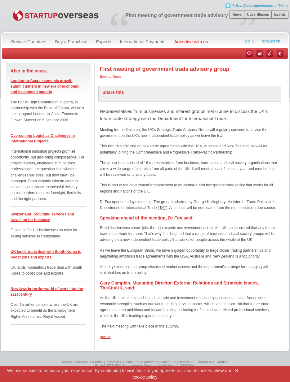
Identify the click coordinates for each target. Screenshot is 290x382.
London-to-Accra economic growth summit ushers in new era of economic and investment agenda (45, 86)
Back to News (110, 76)
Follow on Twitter (260, 5)
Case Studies (258, 14)
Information (269, 53)
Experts (103, 41)
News (237, 14)
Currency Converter (280, 53)
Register (271, 42)
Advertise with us (191, 41)
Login (248, 42)
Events (280, 14)
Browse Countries (29, 41)
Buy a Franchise (71, 41)
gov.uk (105, 337)
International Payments (142, 41)
